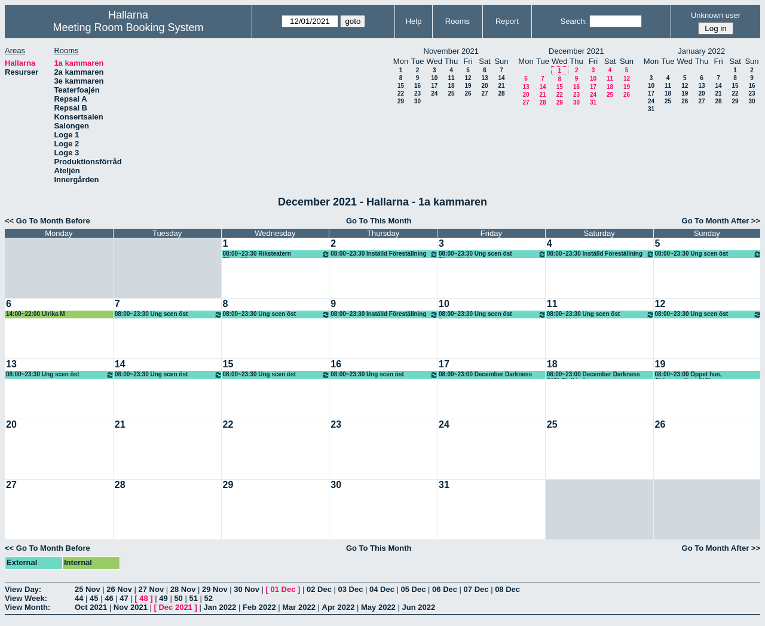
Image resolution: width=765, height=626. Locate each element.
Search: (574, 21)
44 (79, 598)
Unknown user (715, 15)
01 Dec (282, 589)
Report (507, 21)
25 (451, 93)
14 (501, 78)
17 (434, 85)
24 (434, 93)
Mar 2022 (299, 607)
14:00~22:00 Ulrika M (35, 314)
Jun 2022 (418, 607)
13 (484, 78)
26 (467, 93)
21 (501, 85)
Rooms (457, 21)
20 (484, 85)
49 (163, 598)
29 (400, 101)
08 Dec (507, 589)
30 (417, 101)
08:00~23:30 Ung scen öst (708, 254)
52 (208, 598)
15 (400, 85)
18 (451, 85)
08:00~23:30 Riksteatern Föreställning (277, 254)
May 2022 (378, 607)
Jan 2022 (219, 607)
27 (484, 93)
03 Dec (350, 589)
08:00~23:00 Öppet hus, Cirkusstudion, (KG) (688, 375)
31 (593, 102)
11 (451, 78)
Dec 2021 (175, 607)
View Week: (26, 598)
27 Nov (151, 589)
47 (124, 598)
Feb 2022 (259, 607)
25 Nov (87, 589)
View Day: (23, 589)
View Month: (27, 607)
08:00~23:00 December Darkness (485, 374)
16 (417, 85)
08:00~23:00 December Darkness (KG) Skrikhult (593, 375)
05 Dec (413, 589)
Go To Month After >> (721, 220)
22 (400, 93)
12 (467, 78)
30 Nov (246, 589)
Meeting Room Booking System (128, 27)
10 (434, 78)
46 (109, 598)
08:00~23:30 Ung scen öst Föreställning (492, 254)
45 (94, 598)
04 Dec (381, 589)
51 (193, 598)
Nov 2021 (131, 607)
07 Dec (476, 589)
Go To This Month (379, 220)
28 (501, 93)
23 (417, 93)
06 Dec (444, 589)
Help (414, 21)
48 (143, 598)
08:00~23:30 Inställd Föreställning (384, 254)
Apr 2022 (338, 607)
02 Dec (319, 589)
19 (467, 85)
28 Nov (183, 589)
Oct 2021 (91, 607)
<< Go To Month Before (47, 220)
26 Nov (119, 589)
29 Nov (215, 589)
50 (178, 598)
